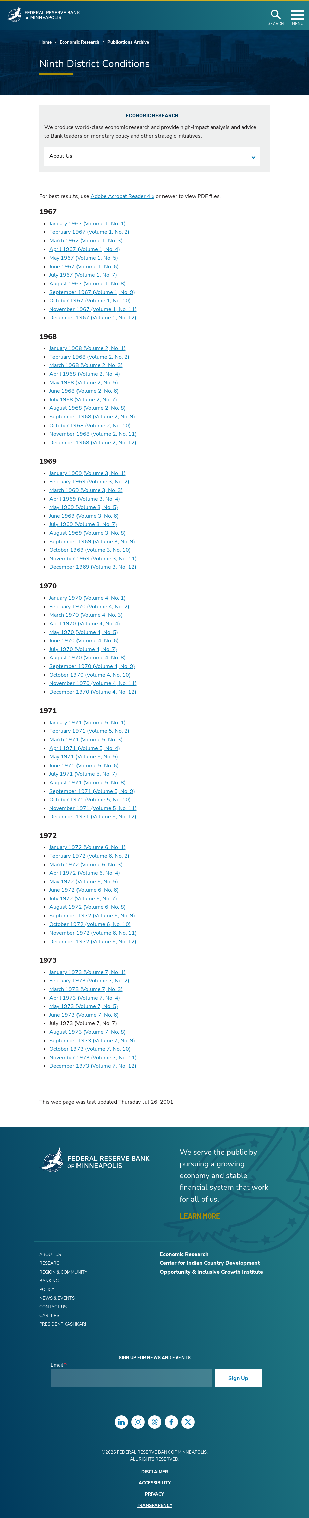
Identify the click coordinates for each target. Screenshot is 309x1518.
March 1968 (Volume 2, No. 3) (86, 365)
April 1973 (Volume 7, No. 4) (84, 998)
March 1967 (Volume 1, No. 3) (86, 240)
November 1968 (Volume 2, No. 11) (93, 434)
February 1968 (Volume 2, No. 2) (89, 357)
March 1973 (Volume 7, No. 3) (86, 989)
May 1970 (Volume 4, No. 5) (83, 632)
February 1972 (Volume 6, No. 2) (89, 856)
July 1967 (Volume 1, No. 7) (83, 275)
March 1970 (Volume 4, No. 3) (86, 615)
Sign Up (238, 1378)
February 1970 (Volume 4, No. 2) (89, 606)
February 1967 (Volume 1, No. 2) (89, 232)
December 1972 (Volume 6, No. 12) (92, 941)
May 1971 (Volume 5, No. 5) (83, 757)
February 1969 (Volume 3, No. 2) (89, 481)
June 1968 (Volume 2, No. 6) (84, 391)
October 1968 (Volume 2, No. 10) (90, 425)
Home (45, 42)
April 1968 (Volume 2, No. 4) (84, 374)
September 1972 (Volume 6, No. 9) (92, 915)
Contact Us (53, 1307)
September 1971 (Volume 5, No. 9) (92, 791)
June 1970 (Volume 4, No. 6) (84, 640)
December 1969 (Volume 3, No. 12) (92, 567)
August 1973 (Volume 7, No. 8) (87, 1032)
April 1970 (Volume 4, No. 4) (84, 623)
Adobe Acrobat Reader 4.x (122, 196)
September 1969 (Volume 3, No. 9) (92, 541)
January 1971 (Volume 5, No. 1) (87, 722)
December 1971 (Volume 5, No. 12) (92, 816)
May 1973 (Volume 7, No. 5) (83, 1006)
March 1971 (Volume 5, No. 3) (86, 739)
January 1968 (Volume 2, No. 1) (87, 348)
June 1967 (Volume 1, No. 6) (84, 266)
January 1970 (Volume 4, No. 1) (87, 598)
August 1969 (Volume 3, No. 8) (87, 533)
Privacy (154, 1494)
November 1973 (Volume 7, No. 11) (93, 1057)
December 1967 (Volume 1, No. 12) (92, 317)
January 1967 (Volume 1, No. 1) (87, 223)
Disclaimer (154, 1472)
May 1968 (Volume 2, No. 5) (83, 382)
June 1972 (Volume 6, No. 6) (84, 890)
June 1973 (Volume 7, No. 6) (84, 1015)
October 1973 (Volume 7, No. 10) (90, 1049)
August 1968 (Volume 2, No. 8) (87, 408)
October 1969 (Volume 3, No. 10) (90, 550)
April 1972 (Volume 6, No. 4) (84, 873)
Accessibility (155, 1483)
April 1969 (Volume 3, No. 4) (84, 499)
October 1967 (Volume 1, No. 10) (90, 300)
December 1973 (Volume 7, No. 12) (92, 1066)
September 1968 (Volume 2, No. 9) (92, 416)
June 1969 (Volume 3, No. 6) (84, 516)
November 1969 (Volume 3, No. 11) (93, 558)
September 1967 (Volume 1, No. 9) (92, 292)
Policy (46, 1290)
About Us (60, 156)
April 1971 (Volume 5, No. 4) (84, 748)
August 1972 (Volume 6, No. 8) (87, 907)
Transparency (154, 1506)
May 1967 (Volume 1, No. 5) (83, 258)
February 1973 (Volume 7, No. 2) (89, 980)
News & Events (57, 1298)
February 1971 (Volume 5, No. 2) (89, 731)
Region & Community (63, 1272)
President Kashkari (62, 1324)
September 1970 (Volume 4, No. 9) (92, 666)
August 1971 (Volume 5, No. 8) (87, 782)
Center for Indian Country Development (210, 1263)
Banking (49, 1281)
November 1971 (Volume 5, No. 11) (93, 808)
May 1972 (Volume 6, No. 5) (83, 881)
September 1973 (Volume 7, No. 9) (92, 1040)
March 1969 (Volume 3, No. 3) (86, 490)
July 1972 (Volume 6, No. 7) (83, 898)
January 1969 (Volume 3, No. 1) (87, 473)
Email (57, 1365)
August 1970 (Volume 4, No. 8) (87, 657)
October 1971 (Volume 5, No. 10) (90, 799)
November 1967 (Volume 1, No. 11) (93, 309)
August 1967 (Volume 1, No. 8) (87, 283)
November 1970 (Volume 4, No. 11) (93, 683)
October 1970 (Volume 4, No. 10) (90, 675)
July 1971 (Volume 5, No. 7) (83, 774)
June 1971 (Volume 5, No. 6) (84, 765)
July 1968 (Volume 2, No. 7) (83, 399)
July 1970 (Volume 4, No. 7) (83, 649)
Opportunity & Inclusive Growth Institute (211, 1272)
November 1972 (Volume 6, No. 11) (93, 933)
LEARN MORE (200, 1215)
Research (51, 1263)
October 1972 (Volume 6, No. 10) (90, 924)
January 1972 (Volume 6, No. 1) (87, 847)
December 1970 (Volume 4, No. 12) (92, 692)
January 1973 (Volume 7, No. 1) (87, 972)
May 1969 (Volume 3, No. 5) (83, 507)
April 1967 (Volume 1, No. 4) (84, 249)
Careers (49, 1316)
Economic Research (79, 42)
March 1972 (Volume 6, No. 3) (86, 864)
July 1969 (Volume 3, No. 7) (83, 524)
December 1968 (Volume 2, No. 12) (92, 442)
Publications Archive (128, 42)
